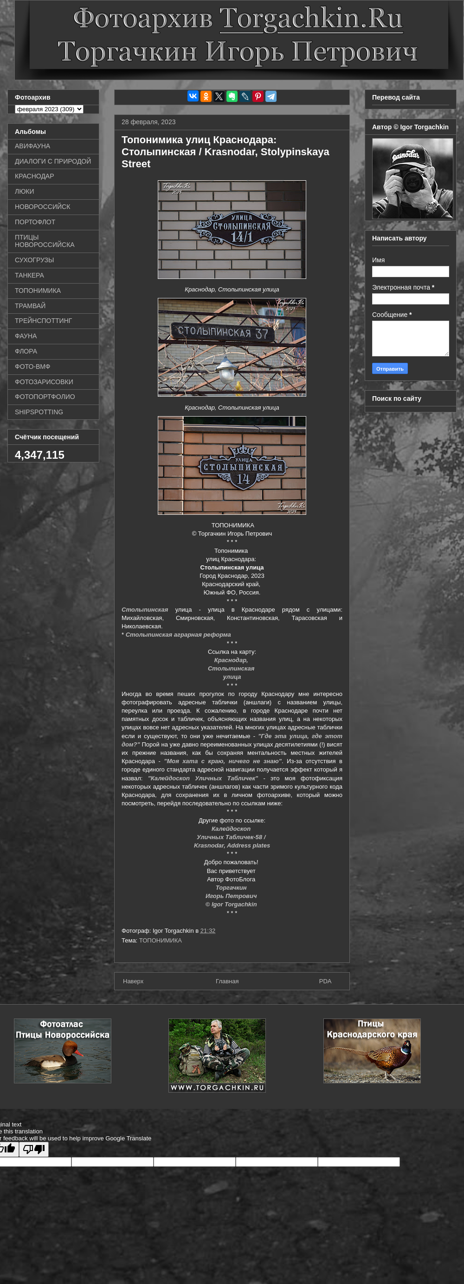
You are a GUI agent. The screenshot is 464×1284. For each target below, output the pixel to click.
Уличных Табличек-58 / (232, 837)
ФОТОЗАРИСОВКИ (44, 382)
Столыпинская (145, 609)
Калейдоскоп (232, 828)
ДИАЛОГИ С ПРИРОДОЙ (53, 161)
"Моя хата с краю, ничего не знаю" (223, 761)
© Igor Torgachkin (232, 904)
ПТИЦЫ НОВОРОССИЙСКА (45, 241)
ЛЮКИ (24, 191)
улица (232, 676)
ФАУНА (26, 336)
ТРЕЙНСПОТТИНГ (43, 320)
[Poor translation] (34, 1149)
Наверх (133, 981)
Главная (227, 981)
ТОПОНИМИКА (160, 940)
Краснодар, (232, 660)
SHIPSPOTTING (39, 412)
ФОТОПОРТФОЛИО (45, 396)
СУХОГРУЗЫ (34, 260)
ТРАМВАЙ (30, 306)
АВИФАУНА (32, 146)
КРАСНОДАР (34, 176)
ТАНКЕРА (29, 275)
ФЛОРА (26, 351)
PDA (325, 981)
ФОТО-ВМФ (33, 366)
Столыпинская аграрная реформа (178, 634)
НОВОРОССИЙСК (42, 206)
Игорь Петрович (232, 895)
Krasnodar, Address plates (232, 845)
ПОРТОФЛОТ (35, 222)
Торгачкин (232, 887)
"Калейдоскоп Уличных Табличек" (203, 778)
